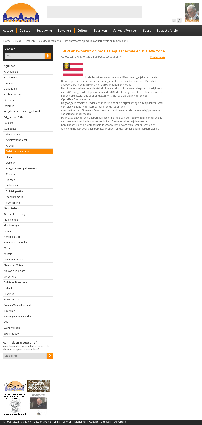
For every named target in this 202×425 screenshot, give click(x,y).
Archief (10, 145)
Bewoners (64, 30)
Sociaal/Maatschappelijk (18, 305)
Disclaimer (80, 421)
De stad (24, 30)
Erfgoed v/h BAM (13, 117)
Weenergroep (12, 328)
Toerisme (9, 311)
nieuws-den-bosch (14, 271)
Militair (8, 254)
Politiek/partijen (15, 191)
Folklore (8, 123)
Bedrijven (100, 30)
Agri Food (9, 66)
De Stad (17, 41)
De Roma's (10, 100)
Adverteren (120, 421)
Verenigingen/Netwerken (18, 316)
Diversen (9, 106)
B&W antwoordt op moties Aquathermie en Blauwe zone (95, 41)
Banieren (11, 157)
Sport (147, 30)
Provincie (9, 293)
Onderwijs (10, 276)
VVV (6, 322)
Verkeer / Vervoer (125, 30)
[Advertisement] (94, 12)
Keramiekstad (12, 237)
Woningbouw (11, 333)
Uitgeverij (106, 421)
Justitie (8, 231)
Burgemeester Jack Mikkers (21, 168)
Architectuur (11, 77)
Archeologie (11, 71)
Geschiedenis (11, 208)
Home (7, 41)
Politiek (8, 288)
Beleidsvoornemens (49, 41)
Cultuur (82, 30)
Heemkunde (11, 219)
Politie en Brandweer (16, 282)
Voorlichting (13, 202)
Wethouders (13, 134)
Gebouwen (12, 185)
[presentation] (27, 366)
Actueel (8, 30)
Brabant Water (12, 94)
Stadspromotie (14, 197)
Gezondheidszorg (14, 214)
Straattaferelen (168, 30)
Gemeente (30, 41)
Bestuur (10, 163)
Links (57, 421)
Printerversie (157, 57)
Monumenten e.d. (14, 259)
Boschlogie (10, 88)
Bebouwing (44, 30)
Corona (10, 174)
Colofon (67, 421)
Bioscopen (10, 83)
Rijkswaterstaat (12, 299)
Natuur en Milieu (13, 265)
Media (7, 248)
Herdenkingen (12, 225)
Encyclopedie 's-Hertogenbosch (22, 111)
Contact (93, 421)
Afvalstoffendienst (16, 140)
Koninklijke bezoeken (16, 242)
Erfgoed (10, 180)
